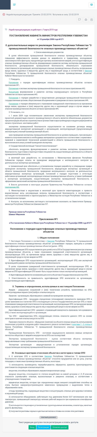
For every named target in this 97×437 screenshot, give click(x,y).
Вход (32, 427)
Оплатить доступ (60, 427)
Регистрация (43, 427)
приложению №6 (12, 187)
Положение (13, 83)
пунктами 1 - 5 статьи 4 (82, 324)
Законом (88, 71)
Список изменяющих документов (49, 52)
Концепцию (14, 92)
